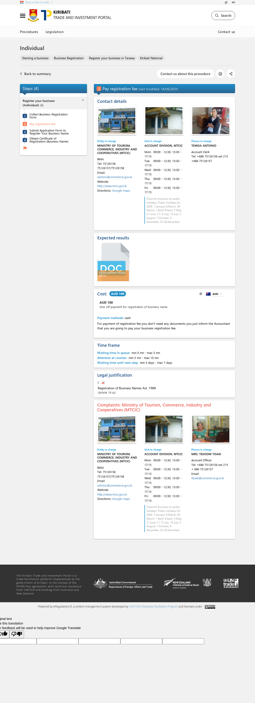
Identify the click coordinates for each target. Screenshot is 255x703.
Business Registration (69, 58)
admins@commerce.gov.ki (114, 177)
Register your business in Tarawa (112, 58)
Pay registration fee (42, 123)
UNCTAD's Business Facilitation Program (153, 606)
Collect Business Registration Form (49, 116)
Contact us (226, 31)
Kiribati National (151, 58)
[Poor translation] (16, 634)
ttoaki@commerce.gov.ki (207, 478)
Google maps (121, 190)
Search (223, 15)
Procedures (29, 31)
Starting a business (35, 58)
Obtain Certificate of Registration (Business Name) (49, 140)
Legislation (55, 31)
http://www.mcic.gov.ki (112, 186)
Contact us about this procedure (185, 73)
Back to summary (35, 73)
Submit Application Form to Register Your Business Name (49, 132)
